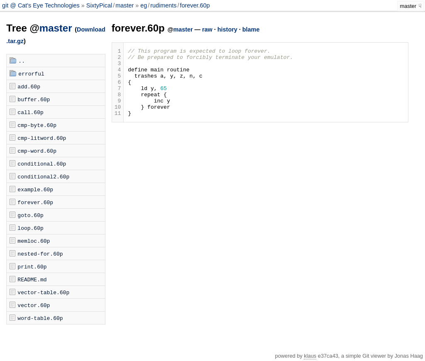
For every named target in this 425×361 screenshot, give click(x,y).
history (227, 29)
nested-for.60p (40, 253)
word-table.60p (40, 318)
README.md (31, 279)
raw (207, 29)
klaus (310, 356)
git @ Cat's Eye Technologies (41, 5)
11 (118, 126)
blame (251, 29)
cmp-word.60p (36, 150)
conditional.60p (41, 163)
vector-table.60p (43, 292)
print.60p (31, 266)
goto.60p (30, 215)
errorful (31, 73)
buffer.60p (33, 99)
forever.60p (195, 5)
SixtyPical (99, 5)
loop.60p (30, 228)
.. (21, 60)
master (124, 5)
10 (118, 119)
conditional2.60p (43, 176)
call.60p (30, 112)
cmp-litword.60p (41, 137)
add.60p (28, 86)
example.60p (35, 189)
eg (143, 5)
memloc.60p (33, 240)
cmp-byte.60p (36, 125)
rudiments (163, 5)
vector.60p (33, 305)
